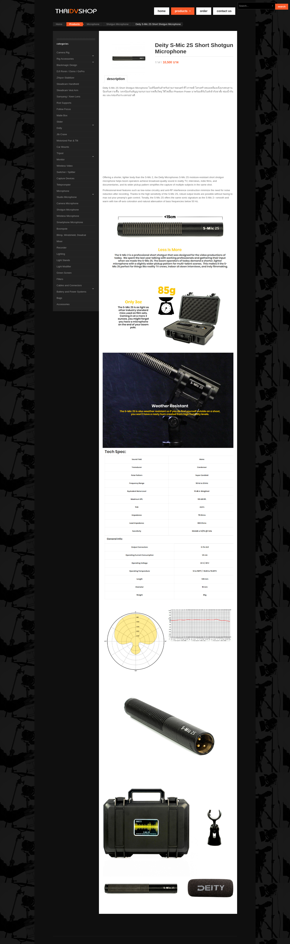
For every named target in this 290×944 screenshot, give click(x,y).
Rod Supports (64, 102)
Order (204, 11)
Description (116, 79)
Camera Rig (63, 52)
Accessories (63, 304)
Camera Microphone (67, 203)
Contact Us (224, 11)
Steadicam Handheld (68, 84)
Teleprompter (64, 184)
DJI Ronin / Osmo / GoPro (71, 71)
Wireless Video (64, 165)
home (162, 11)
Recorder (61, 247)
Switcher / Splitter (66, 172)
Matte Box (62, 115)
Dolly (59, 128)
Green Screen (64, 272)
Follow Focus (64, 109)
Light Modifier (64, 266)
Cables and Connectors (69, 285)
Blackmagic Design (67, 65)
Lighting (61, 254)
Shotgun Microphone (117, 24)
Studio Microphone (67, 197)
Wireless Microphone (68, 216)
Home (59, 24)
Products (183, 11)
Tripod (60, 153)
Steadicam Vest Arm (67, 90)
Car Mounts (63, 147)
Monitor (61, 159)
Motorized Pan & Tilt (67, 140)
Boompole (62, 228)
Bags (59, 298)
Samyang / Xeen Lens (68, 96)
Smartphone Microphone (70, 222)
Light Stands (63, 260)
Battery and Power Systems (71, 291)
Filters (60, 279)
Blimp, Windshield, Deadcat (71, 235)
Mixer (60, 241)
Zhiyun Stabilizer (65, 77)
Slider (60, 121)
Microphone (93, 24)
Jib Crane (62, 134)
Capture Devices (65, 178)
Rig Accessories (65, 58)
